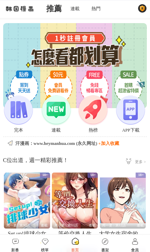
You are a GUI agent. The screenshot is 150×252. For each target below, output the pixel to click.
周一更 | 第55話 (66, 225)
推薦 (54, 9)
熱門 (96, 8)
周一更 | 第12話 (113, 225)
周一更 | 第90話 (18, 225)
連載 (75, 8)
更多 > (140, 162)
